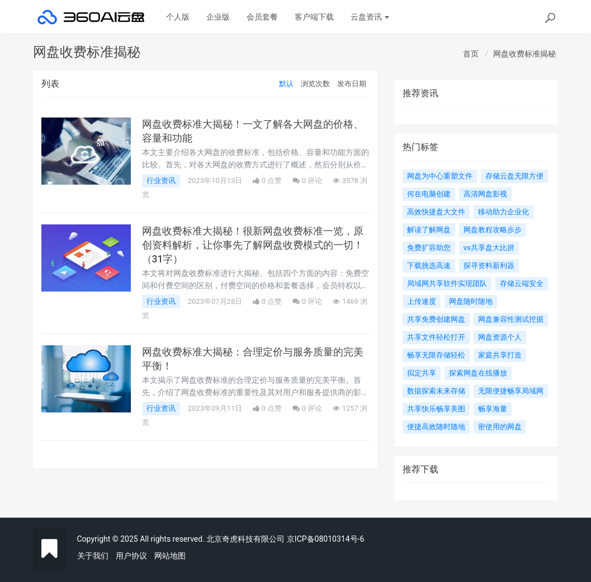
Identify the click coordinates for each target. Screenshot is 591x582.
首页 (471, 53)
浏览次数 (315, 83)
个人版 (178, 16)
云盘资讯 (370, 16)
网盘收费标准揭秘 (524, 53)
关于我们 (92, 555)
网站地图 (170, 555)
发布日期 (351, 83)
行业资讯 (161, 180)
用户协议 (131, 555)
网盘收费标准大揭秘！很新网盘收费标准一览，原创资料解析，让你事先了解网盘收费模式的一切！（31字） (252, 245)
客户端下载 (314, 16)
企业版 (218, 16)
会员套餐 (262, 16)
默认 (286, 83)
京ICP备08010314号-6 (325, 538)
